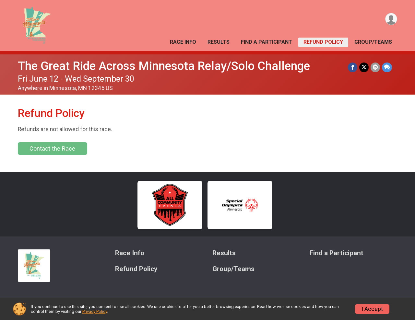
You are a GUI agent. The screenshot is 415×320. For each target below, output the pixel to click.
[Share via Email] (375, 67)
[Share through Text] (387, 67)
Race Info (183, 42)
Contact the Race (52, 148)
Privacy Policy (94, 311)
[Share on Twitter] (364, 67)
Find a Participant (266, 42)
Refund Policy (323, 42)
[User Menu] (391, 19)
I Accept (372, 309)
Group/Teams (373, 42)
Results (219, 42)
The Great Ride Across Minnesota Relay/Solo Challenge (164, 66)
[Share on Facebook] (352, 67)
